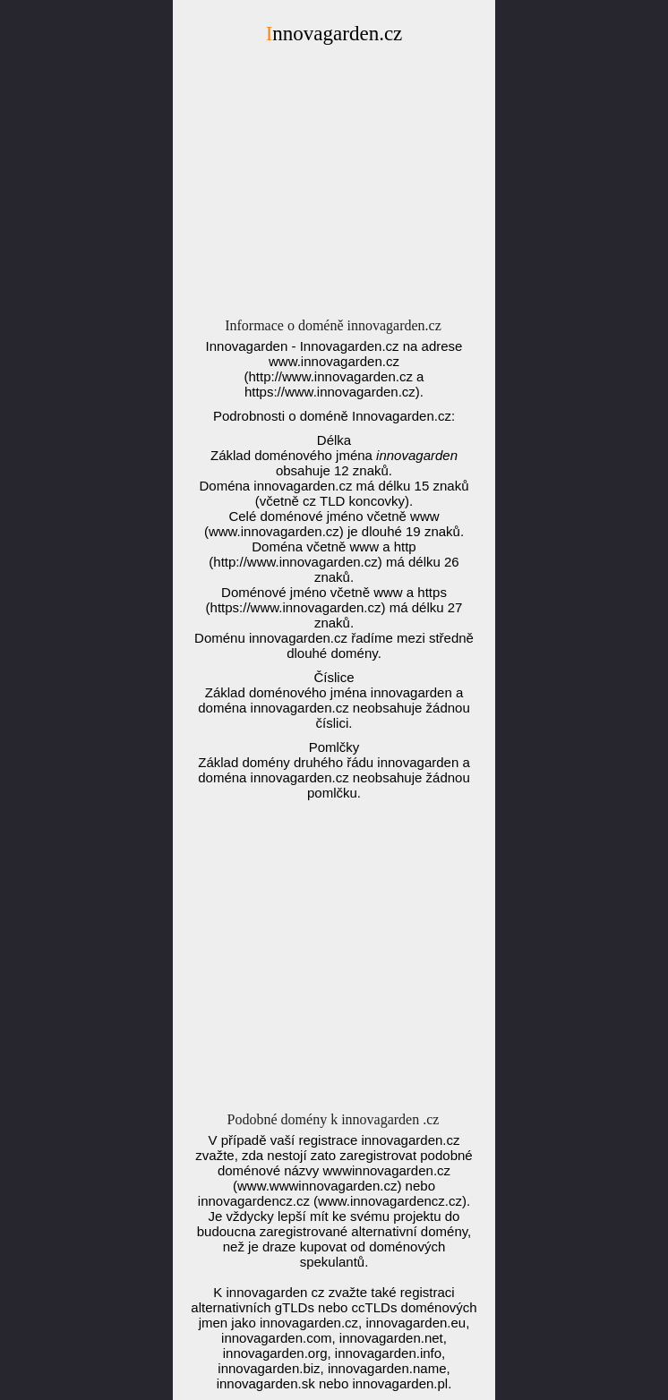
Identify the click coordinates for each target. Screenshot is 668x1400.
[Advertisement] (334, 186)
